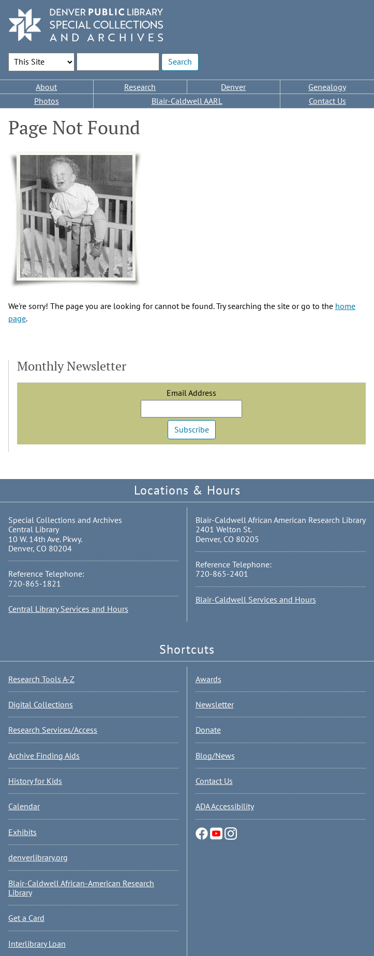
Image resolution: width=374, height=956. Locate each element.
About (46, 87)
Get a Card (26, 918)
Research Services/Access (52, 729)
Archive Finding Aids (44, 755)
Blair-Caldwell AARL (187, 101)
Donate (208, 729)
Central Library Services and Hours (68, 609)
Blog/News (215, 755)
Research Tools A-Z (41, 679)
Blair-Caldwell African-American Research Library (81, 888)
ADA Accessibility (225, 806)
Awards (208, 679)
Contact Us (327, 101)
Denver (233, 87)
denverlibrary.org (38, 857)
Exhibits (22, 832)
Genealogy (327, 87)
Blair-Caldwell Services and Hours (256, 599)
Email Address (191, 393)
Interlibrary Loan (37, 943)
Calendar (24, 806)
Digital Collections (40, 704)
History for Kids (35, 781)
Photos (46, 101)
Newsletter (215, 704)
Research (140, 87)
